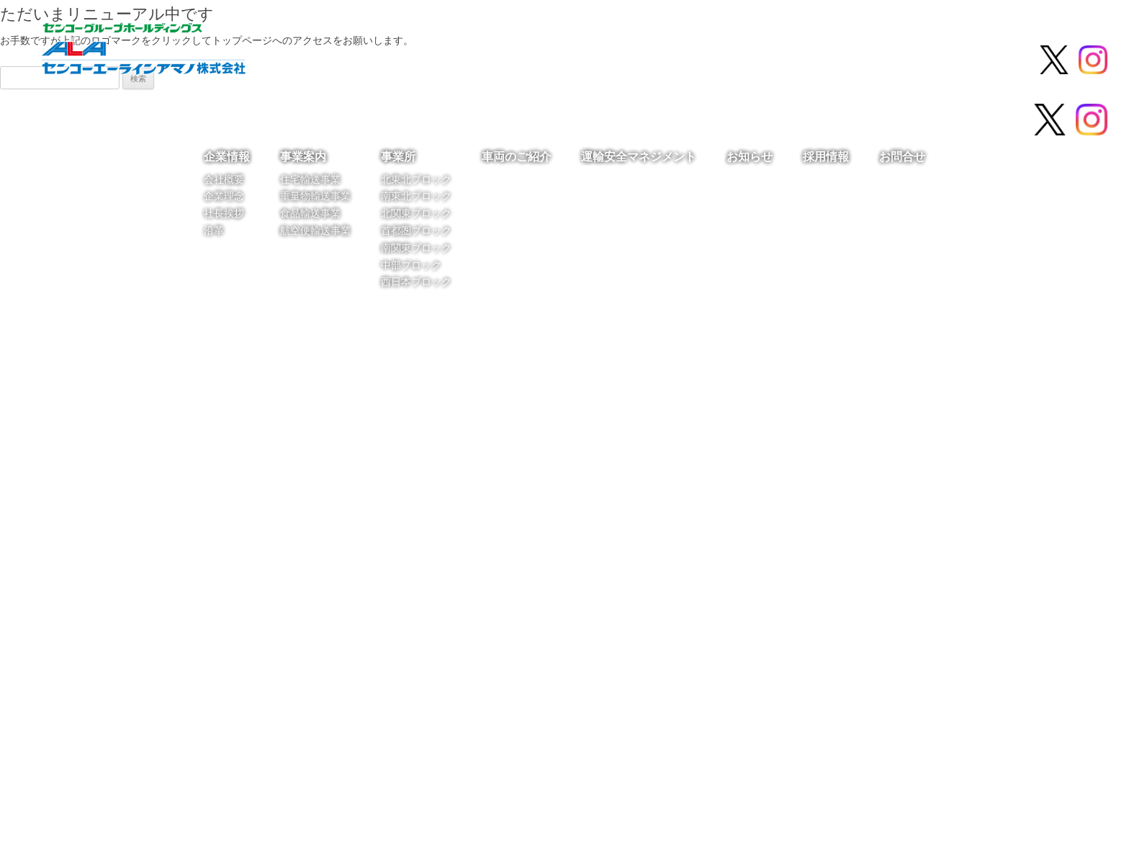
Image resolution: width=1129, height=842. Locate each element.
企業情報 (341, 61)
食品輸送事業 (310, 213)
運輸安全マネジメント (715, 61)
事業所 (503, 61)
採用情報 (913, 61)
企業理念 (224, 195)
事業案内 (425, 61)
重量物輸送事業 (315, 195)
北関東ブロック (416, 213)
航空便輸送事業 (315, 230)
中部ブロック (411, 265)
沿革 (214, 230)
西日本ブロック (416, 281)
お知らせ (829, 61)
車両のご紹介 (592, 61)
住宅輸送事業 (310, 179)
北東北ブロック (416, 179)
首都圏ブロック (416, 230)
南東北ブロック (416, 195)
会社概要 (224, 179)
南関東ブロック (416, 247)
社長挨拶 (224, 213)
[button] (22, 466)
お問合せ (996, 61)
